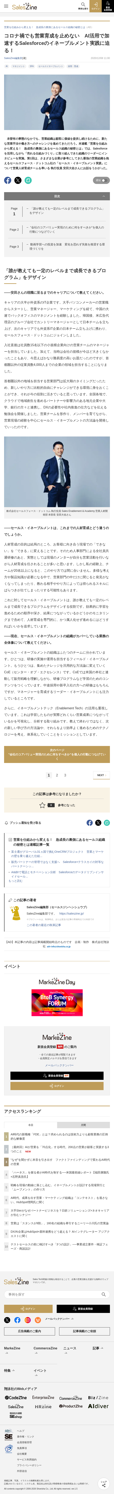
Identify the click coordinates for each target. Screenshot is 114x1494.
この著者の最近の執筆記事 (44, 925)
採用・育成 (73, 66)
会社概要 (22, 1453)
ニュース (69, 1351)
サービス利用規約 (27, 1459)
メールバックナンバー (57, 1065)
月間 (83, 1125)
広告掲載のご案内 (29, 1331)
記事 (98, 1348)
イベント (40, 1373)
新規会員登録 (56, 1076)
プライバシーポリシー (29, 1465)
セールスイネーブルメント (50, 66)
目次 (80, 196)
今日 (30, 1125)
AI (7, 66)
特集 (9, 1371)
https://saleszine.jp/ (71, 913)
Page (14, 229)
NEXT (102, 775)
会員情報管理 (24, 1442)
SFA (32, 66)
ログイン (56, 1086)
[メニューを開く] (6, 6)
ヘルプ (20, 1430)
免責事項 (22, 1448)
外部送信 (22, 1471)
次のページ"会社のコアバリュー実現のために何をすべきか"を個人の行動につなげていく (57, 754)
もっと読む (15, 880)
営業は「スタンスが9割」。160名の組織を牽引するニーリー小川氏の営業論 (60, 1223)
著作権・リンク (25, 1436)
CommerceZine (44, 1351)
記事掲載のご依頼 (84, 1331)
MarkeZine (12, 1351)
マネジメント (18, 66)
